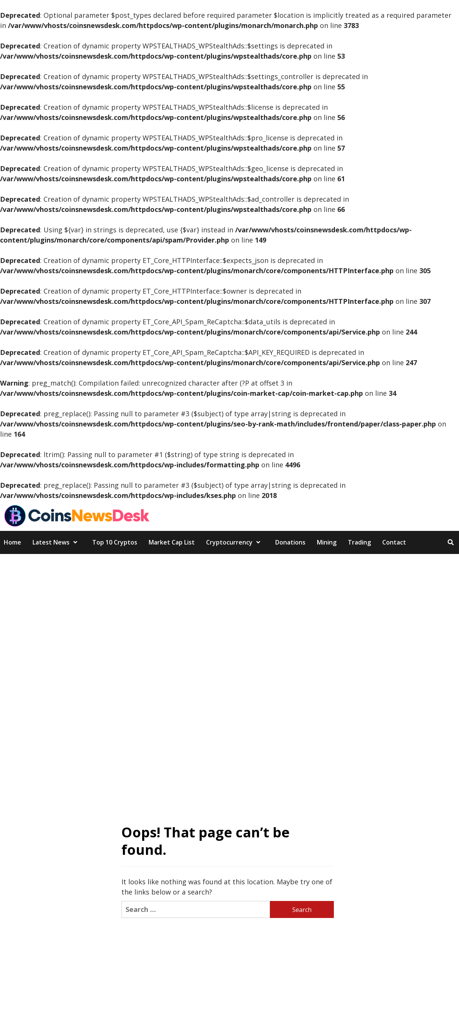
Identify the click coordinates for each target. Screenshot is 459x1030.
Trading (359, 542)
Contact (394, 542)
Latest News (57, 542)
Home (12, 542)
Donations (290, 542)
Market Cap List (172, 542)
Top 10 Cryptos (114, 542)
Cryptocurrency (235, 542)
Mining (326, 542)
